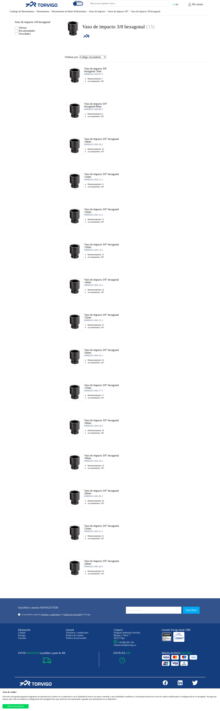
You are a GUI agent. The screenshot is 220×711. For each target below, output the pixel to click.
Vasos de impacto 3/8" (119, 11)
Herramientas (44, 11)
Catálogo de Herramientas (23, 11)
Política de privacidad (76, 638)
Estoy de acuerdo (16, 706)
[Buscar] (163, 4)
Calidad (21, 632)
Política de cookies (75, 635)
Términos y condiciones (77, 632)
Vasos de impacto (98, 11)
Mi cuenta (195, 4)
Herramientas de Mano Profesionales (70, 11)
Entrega (21, 635)
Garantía (22, 638)
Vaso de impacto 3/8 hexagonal (145, 11)
